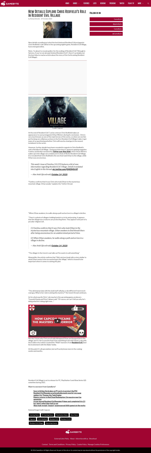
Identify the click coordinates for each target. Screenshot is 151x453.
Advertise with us (82, 439)
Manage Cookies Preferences (98, 444)
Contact (45, 444)
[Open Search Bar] (148, 3)
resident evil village (36, 423)
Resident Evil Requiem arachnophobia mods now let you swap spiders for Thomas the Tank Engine (57, 394)
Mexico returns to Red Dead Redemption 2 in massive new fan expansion (57, 398)
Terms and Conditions (57, 444)
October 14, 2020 (59, 174)
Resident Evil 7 (77, 342)
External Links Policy (61, 439)
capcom (32, 419)
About (72, 439)
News (67, 3)
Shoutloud (93, 439)
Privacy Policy (71, 444)
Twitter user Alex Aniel (62, 151)
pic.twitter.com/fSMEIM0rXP (65, 169)
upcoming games (51, 423)
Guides (77, 3)
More (142, 3)
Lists (94, 3)
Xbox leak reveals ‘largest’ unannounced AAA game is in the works (59, 405)
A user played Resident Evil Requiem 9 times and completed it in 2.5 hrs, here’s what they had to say (59, 402)
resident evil (54, 419)
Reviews (103, 3)
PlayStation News (62, 415)
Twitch (122, 3)
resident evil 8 (66, 419)
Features (86, 3)
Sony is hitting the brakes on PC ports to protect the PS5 (55, 391)
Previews (112, 3)
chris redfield (42, 419)
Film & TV (131, 3)
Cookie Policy (82, 444)
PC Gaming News (47, 415)
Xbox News (74, 415)
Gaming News (34, 415)
